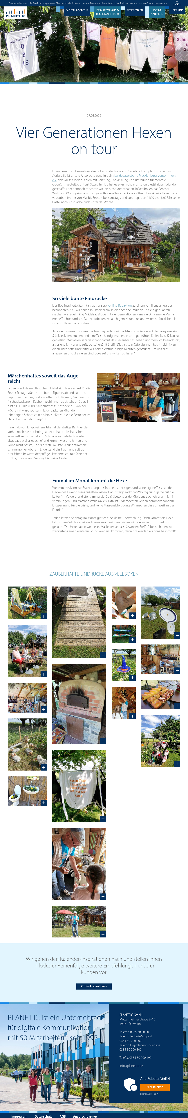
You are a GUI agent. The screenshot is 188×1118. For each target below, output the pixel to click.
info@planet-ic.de (131, 1062)
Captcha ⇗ (149, 1090)
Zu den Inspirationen (94, 983)
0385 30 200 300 (131, 1046)
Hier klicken (155, 1084)
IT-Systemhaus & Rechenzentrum (107, 6)
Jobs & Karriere (157, 6)
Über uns (177, 4)
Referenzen (135, 4)
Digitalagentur (77, 4)
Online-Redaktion (120, 302)
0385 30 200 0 (139, 1029)
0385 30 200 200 (131, 1037)
